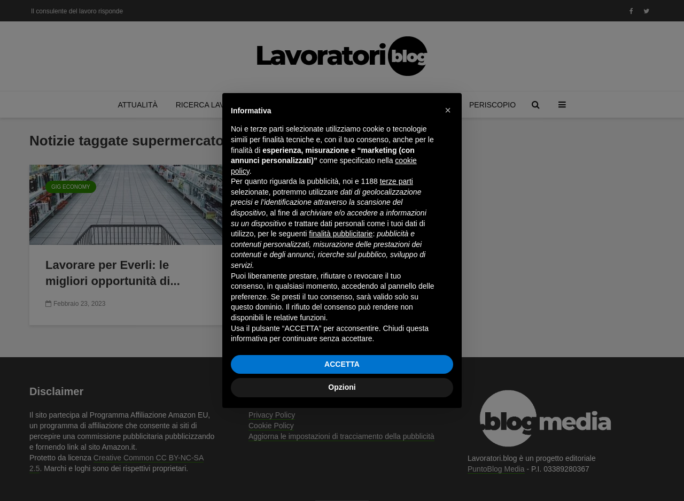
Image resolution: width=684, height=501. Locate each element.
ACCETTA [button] (342, 364)
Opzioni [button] (341, 387)
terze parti (396, 181)
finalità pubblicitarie (340, 233)
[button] (447, 110)
